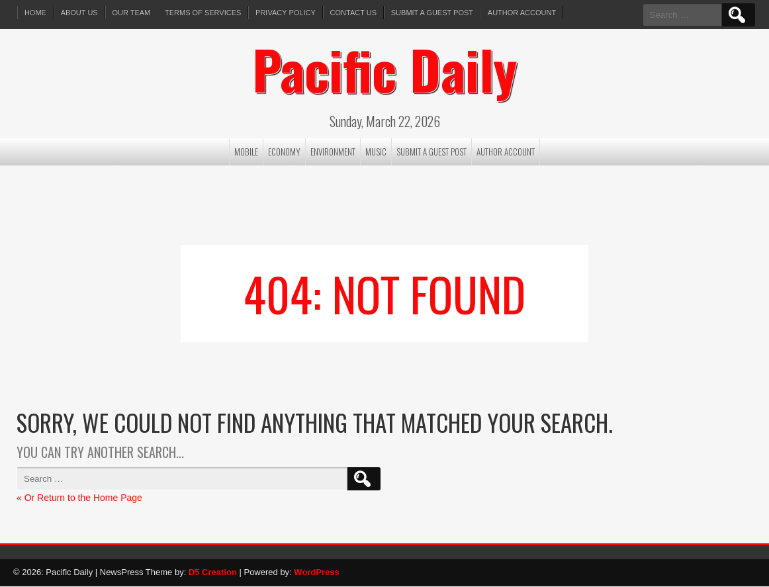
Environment (332, 152)
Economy (284, 152)
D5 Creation (213, 573)
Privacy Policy (286, 13)
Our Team (132, 13)
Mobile (246, 152)
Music (375, 152)
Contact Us (354, 13)
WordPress (316, 573)
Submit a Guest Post (433, 13)
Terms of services (203, 13)
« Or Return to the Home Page (79, 498)
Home (35, 13)
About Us (79, 13)
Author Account (523, 13)
